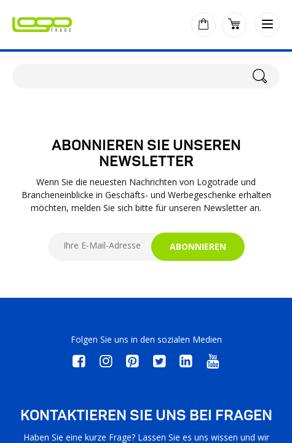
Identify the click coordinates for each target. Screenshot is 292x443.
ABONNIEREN (198, 246)
